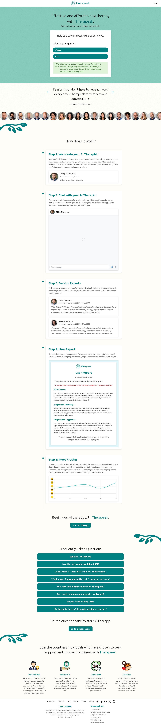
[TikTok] (97, 701)
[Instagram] (114, 701)
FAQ (69, 701)
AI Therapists (51, 701)
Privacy (91, 701)
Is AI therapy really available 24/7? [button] (80, 564)
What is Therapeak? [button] (80, 556)
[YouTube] (105, 701)
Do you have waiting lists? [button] (80, 601)
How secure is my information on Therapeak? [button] (80, 586)
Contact (76, 701)
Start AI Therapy (80, 525)
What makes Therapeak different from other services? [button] (80, 579)
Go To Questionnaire (80, 629)
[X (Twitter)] (109, 701)
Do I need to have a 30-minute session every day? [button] (80, 609)
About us (61, 701)
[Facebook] (101, 701)
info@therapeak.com (97, 723)
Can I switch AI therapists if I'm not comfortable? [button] (80, 571)
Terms (84, 701)
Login (155, 3)
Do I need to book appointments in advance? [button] (80, 594)
